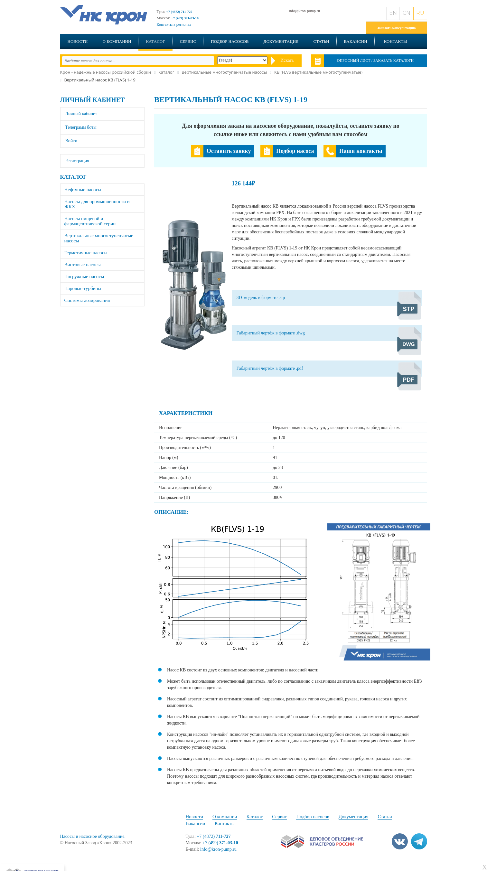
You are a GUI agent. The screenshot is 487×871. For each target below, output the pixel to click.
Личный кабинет (92, 99)
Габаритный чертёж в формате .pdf (270, 368)
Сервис (188, 41)
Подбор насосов (229, 41)
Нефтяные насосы (82, 189)
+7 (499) (220, 842)
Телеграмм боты (81, 127)
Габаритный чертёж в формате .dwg (271, 333)
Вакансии (355, 41)
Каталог (155, 41)
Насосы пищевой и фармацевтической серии (90, 221)
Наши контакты (360, 151)
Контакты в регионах (174, 24)
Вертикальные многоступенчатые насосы (98, 238)
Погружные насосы (84, 276)
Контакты (395, 41)
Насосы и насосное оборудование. (93, 836)
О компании (117, 41)
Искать (287, 60)
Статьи (321, 41)
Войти (71, 140)
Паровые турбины (82, 288)
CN (406, 13)
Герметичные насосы (86, 252)
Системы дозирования (87, 300)
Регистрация (77, 160)
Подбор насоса (295, 151)
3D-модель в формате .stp (261, 297)
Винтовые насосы (82, 264)
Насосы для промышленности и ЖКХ (97, 204)
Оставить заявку (229, 151)
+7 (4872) (213, 836)
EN (393, 13)
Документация (281, 41)
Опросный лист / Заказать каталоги (375, 60)
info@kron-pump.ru (304, 11)
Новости (78, 41)
